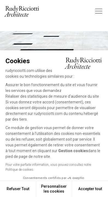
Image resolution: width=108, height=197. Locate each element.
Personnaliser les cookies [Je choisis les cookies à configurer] (54, 188)
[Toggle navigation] (99, 11)
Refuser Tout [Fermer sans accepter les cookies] (18, 189)
